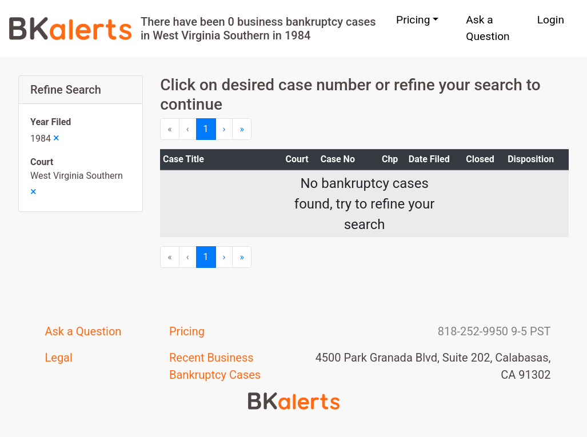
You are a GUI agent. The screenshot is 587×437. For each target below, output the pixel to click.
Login (550, 19)
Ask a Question (487, 28)
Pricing (187, 331)
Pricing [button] (413, 19)
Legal (59, 357)
